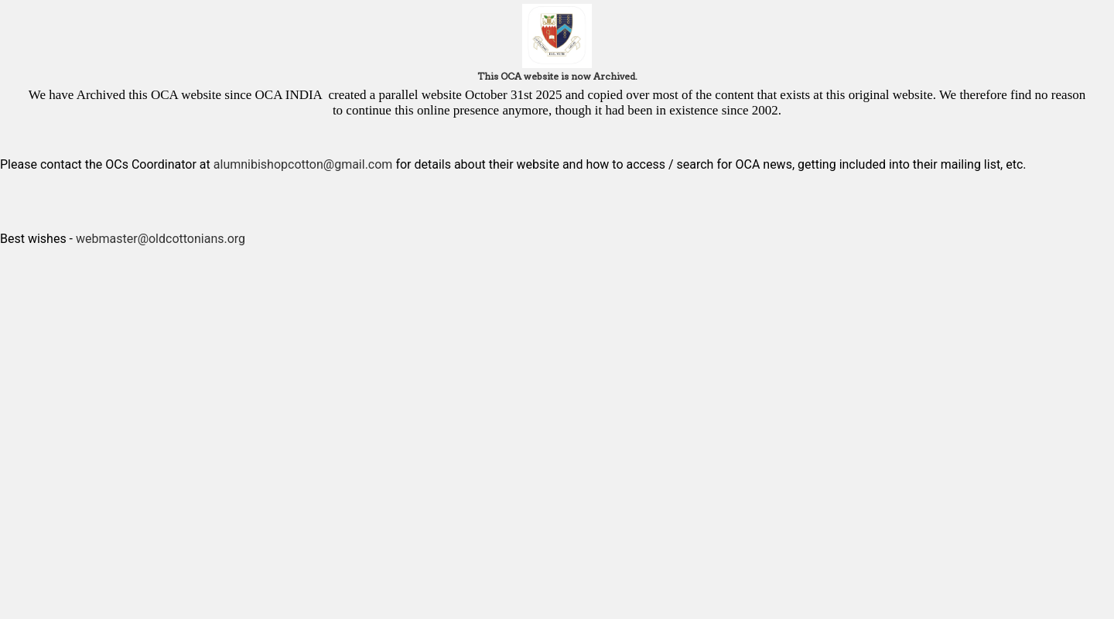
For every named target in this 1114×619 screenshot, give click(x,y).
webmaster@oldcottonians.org (160, 238)
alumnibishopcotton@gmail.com (303, 164)
